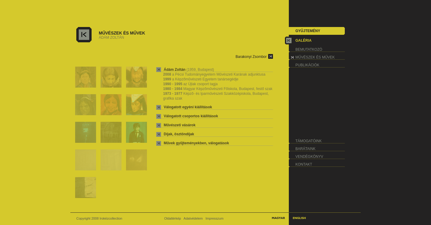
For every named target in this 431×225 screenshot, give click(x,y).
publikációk (307, 65)
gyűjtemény (307, 31)
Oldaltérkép (172, 218)
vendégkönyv (309, 156)
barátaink (305, 149)
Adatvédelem (193, 218)
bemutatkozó (308, 49)
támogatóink (308, 141)
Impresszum (215, 218)
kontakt (303, 164)
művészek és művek (315, 57)
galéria (303, 40)
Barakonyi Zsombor (251, 57)
